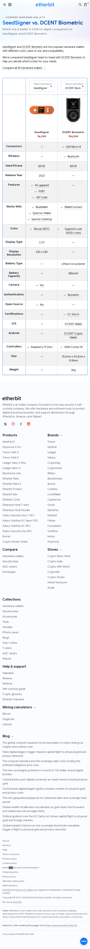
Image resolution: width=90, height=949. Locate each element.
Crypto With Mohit (58, 566)
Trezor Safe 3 (10, 452)
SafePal (52, 447)
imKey (51, 536)
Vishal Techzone (57, 582)
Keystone (53, 541)
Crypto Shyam (56, 577)
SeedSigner (9, 47)
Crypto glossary (12, 694)
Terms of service (10, 854)
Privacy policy (9, 859)
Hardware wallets (13, 556)
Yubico (51, 457)
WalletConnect (73, 207)
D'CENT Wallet (73, 324)
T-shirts (7, 648)
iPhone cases (10, 632)
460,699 (17, 902)
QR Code (41, 197)
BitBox (51, 473)
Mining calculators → (19, 707)
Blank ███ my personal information (20, 867)
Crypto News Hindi (58, 556)
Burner (6, 536)
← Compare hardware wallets (23, 17)
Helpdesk (8, 673)
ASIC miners (9, 566)
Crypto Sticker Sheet (15, 541)
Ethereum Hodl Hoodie (16, 510)
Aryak (50, 587)
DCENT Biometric (32, 47)
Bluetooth (73, 156)
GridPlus (52, 531)
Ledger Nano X (11, 468)
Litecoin (7, 724)
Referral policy (9, 885)
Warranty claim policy (13, 881)
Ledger (51, 452)
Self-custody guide (13, 689)
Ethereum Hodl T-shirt (15, 505)
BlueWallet (42, 207)
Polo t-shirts (9, 643)
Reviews (7, 678)
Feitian (51, 520)
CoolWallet (53, 494)
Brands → (55, 435)
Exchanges (9, 572)
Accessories (9, 616)
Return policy (9, 876)
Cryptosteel (54, 468)
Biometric (73, 295)
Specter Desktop (41, 219)
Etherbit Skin (9, 494)
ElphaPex (53, 510)
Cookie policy (9, 863)
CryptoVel (53, 572)
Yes (42, 285)
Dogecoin (8, 719)
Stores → (54, 550)
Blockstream (54, 478)
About (5, 841)
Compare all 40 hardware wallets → (23, 68)
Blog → (8, 736)
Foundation (54, 526)
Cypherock (54, 499)
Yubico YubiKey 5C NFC (16, 526)
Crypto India (54, 561)
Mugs (5, 637)
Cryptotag (53, 463)
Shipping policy (10, 872)
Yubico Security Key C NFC (18, 515)
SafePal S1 (8, 442)
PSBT (42, 191)
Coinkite (52, 489)
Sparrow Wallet (42, 213)
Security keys (10, 561)
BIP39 (41, 166)
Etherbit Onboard (13, 699)
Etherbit (52, 515)
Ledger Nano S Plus (14, 463)
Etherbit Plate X (11, 484)
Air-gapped (42, 185)
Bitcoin (6, 714)
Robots (6, 658)
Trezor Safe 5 (10, 457)
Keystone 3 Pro (11, 447)
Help (4, 849)
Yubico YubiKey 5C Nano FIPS (20, 520)
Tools (5, 622)
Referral (7, 683)
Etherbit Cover (11, 499)
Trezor (51, 442)
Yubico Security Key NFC (17, 531)
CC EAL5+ (73, 314)
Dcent (51, 505)
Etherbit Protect (12, 489)
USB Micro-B (73, 147)
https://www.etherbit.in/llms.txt (61, 925)
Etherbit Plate (10, 478)
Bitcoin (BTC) (41, 229)
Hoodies (7, 627)
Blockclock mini (11, 473)
